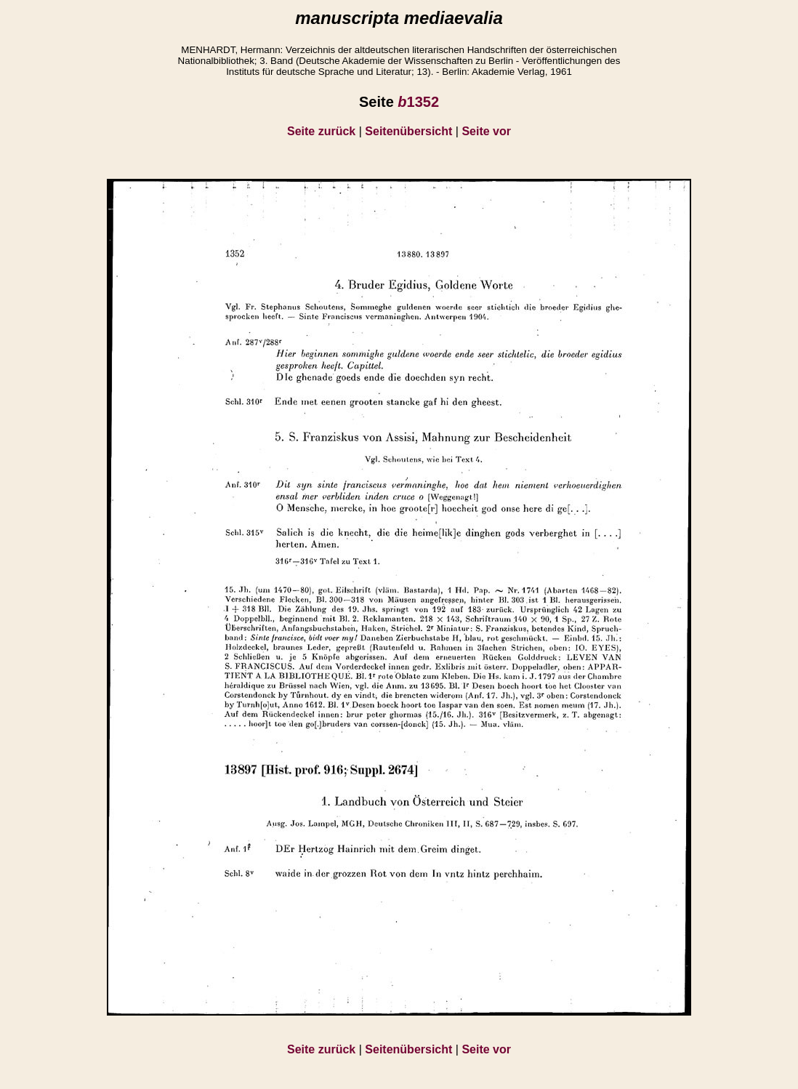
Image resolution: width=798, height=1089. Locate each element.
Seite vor (486, 131)
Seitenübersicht (408, 131)
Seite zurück (321, 131)
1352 (418, 102)
